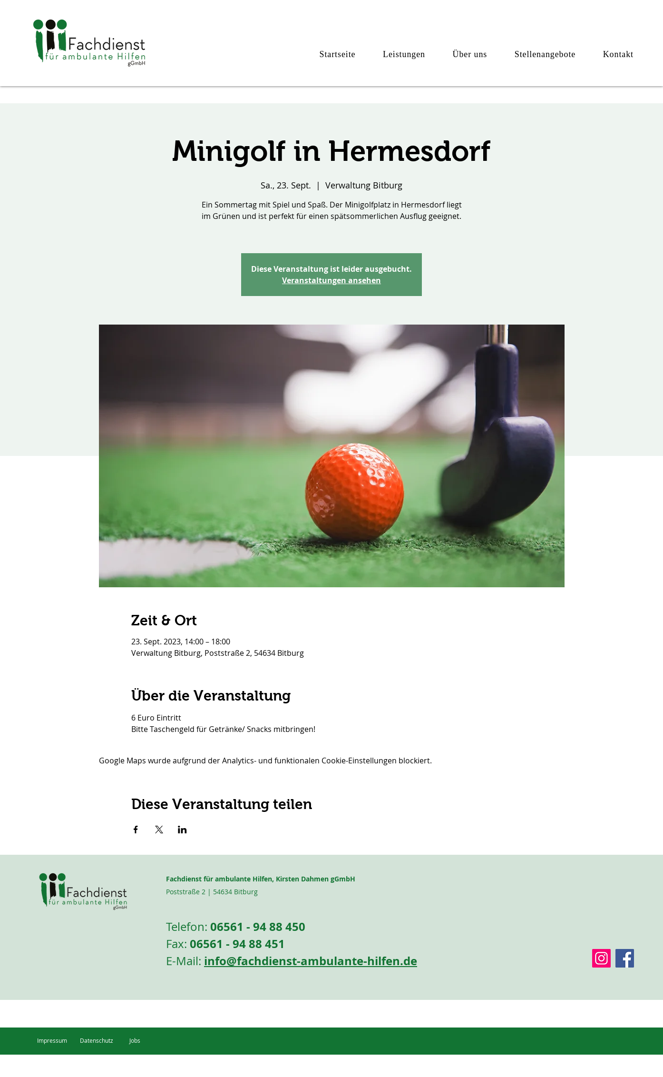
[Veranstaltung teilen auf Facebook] (135, 829)
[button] (397, 54)
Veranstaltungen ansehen (331, 280)
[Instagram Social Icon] (601, 958)
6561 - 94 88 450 (261, 927)
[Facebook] (624, 958)
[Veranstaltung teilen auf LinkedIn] (182, 829)
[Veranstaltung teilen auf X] (159, 829)
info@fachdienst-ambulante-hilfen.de (310, 961)
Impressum (52, 1040)
